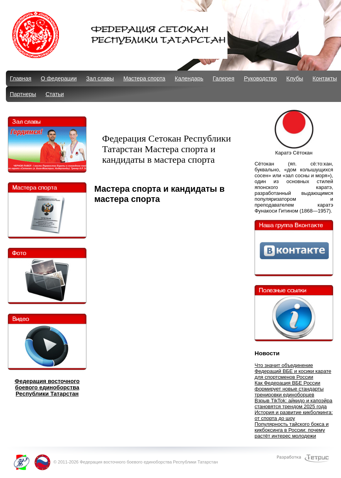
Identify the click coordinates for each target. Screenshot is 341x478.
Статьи (55, 94)
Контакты (325, 78)
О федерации (59, 78)
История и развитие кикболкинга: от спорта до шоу (294, 415)
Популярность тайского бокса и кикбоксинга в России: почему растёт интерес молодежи (292, 430)
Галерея (223, 78)
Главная (20, 78)
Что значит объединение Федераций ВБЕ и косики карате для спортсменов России (293, 371)
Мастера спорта (144, 78)
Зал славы (100, 78)
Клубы (294, 78)
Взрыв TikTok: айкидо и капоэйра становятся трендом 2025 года (293, 403)
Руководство (260, 78)
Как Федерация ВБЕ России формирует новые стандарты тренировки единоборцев (289, 389)
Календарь (189, 78)
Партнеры (23, 94)
